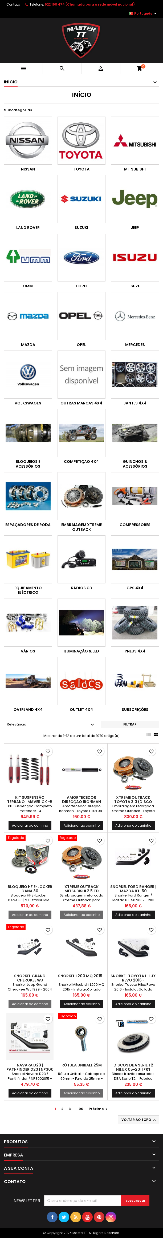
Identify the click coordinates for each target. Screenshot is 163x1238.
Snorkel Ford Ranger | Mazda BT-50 (133, 889)
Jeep (135, 227)
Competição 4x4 (81, 461)
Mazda (28, 344)
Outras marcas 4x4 (81, 403)
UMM (28, 286)
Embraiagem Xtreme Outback (81, 527)
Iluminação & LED (81, 651)
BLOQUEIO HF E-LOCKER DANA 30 (30, 889)
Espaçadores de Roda (28, 524)
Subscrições (135, 709)
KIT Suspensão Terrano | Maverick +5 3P (29, 802)
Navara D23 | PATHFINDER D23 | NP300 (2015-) (30, 1069)
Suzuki (81, 227)
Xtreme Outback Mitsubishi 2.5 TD (81, 889)
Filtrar (130, 724)
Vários (28, 651)
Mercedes (135, 344)
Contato (13, 4)
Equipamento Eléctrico (28, 590)
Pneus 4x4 (135, 651)
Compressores (135, 524)
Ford (81, 286)
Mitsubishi (135, 169)
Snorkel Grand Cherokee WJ (30, 978)
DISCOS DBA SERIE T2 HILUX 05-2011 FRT (133, 1067)
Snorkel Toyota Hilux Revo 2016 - (133, 978)
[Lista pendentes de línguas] (143, 13)
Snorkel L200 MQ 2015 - (81, 976)
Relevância (51, 725)
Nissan (28, 169)
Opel (81, 344)
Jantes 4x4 (135, 403)
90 (81, 1108)
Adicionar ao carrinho (30, 825)
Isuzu (135, 286)
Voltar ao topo (139, 1119)
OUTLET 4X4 (81, 709)
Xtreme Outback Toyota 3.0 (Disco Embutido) (133, 802)
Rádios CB (81, 588)
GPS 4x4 (135, 588)
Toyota (81, 169)
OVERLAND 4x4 (28, 709)
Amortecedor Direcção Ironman (81, 799)
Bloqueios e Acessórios (28, 464)
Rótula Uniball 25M (82, 1065)
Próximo (99, 1108)
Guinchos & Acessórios (135, 464)
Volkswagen (28, 403)
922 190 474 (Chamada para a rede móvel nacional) (90, 4)
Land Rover (28, 227)
